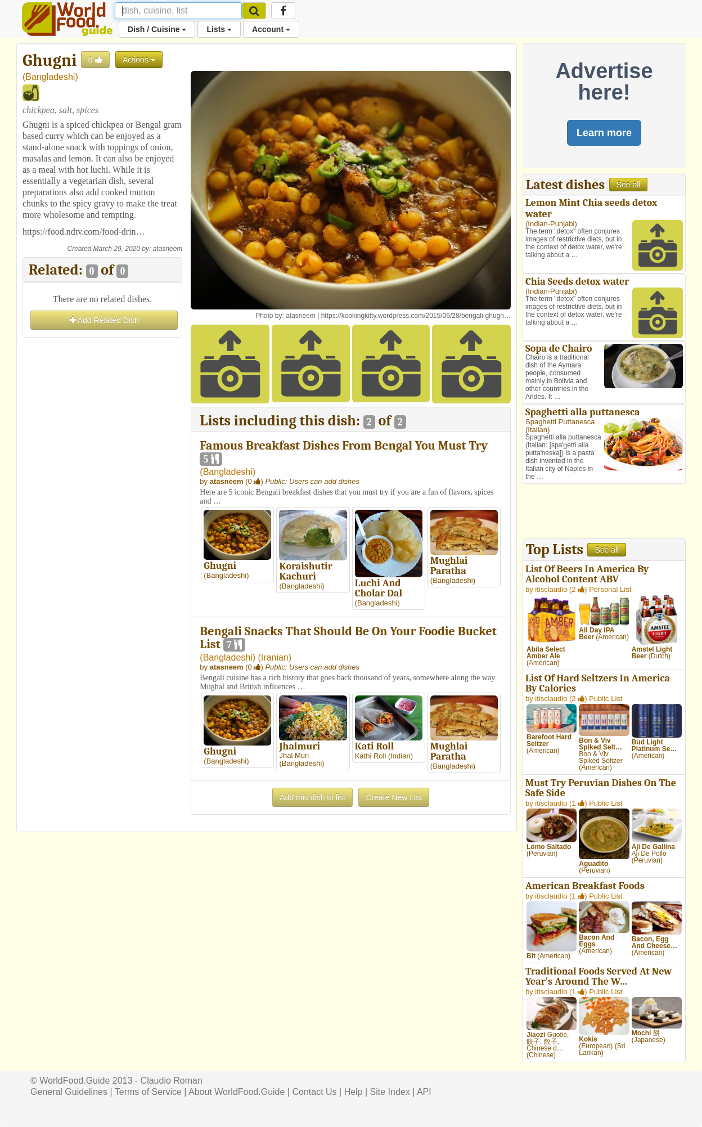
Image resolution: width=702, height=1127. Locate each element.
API (424, 1092)
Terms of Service (148, 1092)
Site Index (390, 1092)
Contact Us (314, 1092)
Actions (139, 59)
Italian (537, 429)
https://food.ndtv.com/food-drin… (83, 231)
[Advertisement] (102, 509)
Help (353, 1092)
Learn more (604, 132)
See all (628, 184)
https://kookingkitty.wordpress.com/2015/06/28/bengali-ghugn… (416, 316)
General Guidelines (68, 1092)
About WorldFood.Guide (236, 1092)
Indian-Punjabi (551, 223)
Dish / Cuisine (157, 29)
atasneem (168, 249)
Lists (219, 29)
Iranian (275, 657)
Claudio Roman (171, 1080)
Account (271, 29)
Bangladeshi (50, 77)
